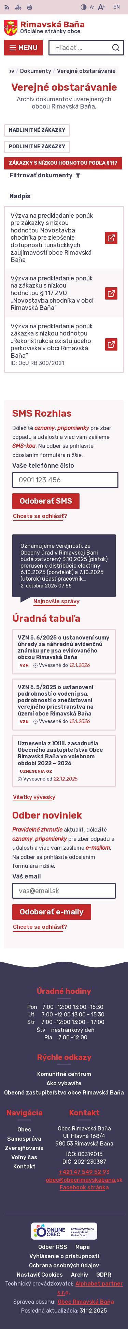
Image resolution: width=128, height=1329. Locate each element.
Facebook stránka (84, 1187)
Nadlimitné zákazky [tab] (37, 130)
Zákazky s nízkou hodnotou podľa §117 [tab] (63, 163)
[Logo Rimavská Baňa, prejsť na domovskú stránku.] (64, 28)
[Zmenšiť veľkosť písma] (92, 7)
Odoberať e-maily (52, 911)
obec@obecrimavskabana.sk (84, 1180)
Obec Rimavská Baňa (86, 1302)
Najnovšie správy (56, 601)
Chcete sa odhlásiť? (40, 516)
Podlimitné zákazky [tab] (37, 147)
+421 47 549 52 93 (84, 1172)
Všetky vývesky (34, 797)
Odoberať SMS (46, 501)
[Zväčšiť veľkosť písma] (101, 7)
